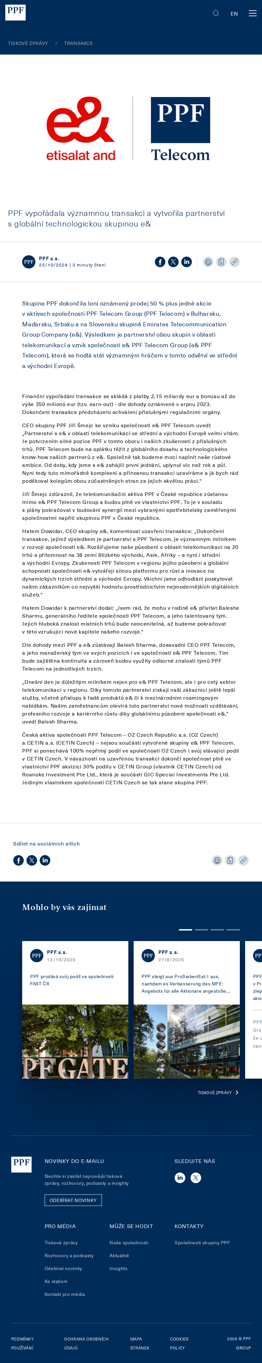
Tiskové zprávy (219, 1092)
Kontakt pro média (65, 1294)
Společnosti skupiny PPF (202, 1242)
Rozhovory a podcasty (69, 1255)
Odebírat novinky (63, 1268)
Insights (118, 1268)
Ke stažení (56, 1281)
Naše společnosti (128, 1242)
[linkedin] (186, 262)
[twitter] (173, 262)
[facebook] (160, 262)
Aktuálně (119, 1255)
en (234, 13)
